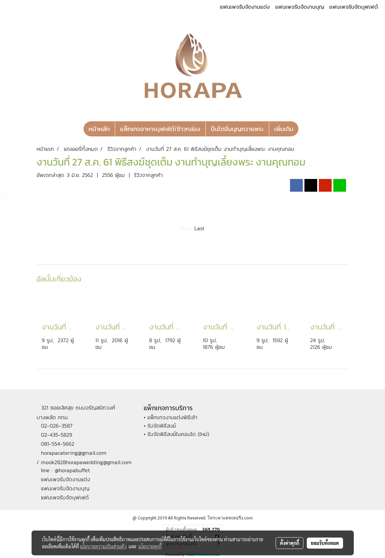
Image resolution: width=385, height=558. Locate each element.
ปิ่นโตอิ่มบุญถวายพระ (237, 128)
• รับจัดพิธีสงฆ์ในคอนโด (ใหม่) (176, 434)
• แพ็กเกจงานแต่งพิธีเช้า (170, 417)
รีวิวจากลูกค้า (148, 175)
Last (199, 228)
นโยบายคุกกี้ (150, 546)
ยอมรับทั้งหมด (325, 543)
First (186, 228)
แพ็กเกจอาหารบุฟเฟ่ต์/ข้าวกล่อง (160, 128)
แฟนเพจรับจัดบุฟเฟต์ (353, 7)
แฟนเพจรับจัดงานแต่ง (245, 7)
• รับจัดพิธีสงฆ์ (160, 426)
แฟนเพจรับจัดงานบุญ (299, 7)
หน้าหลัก (99, 128)
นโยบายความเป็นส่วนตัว (103, 546)
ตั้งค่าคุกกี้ (289, 543)
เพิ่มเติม (283, 128)
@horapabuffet (72, 470)
